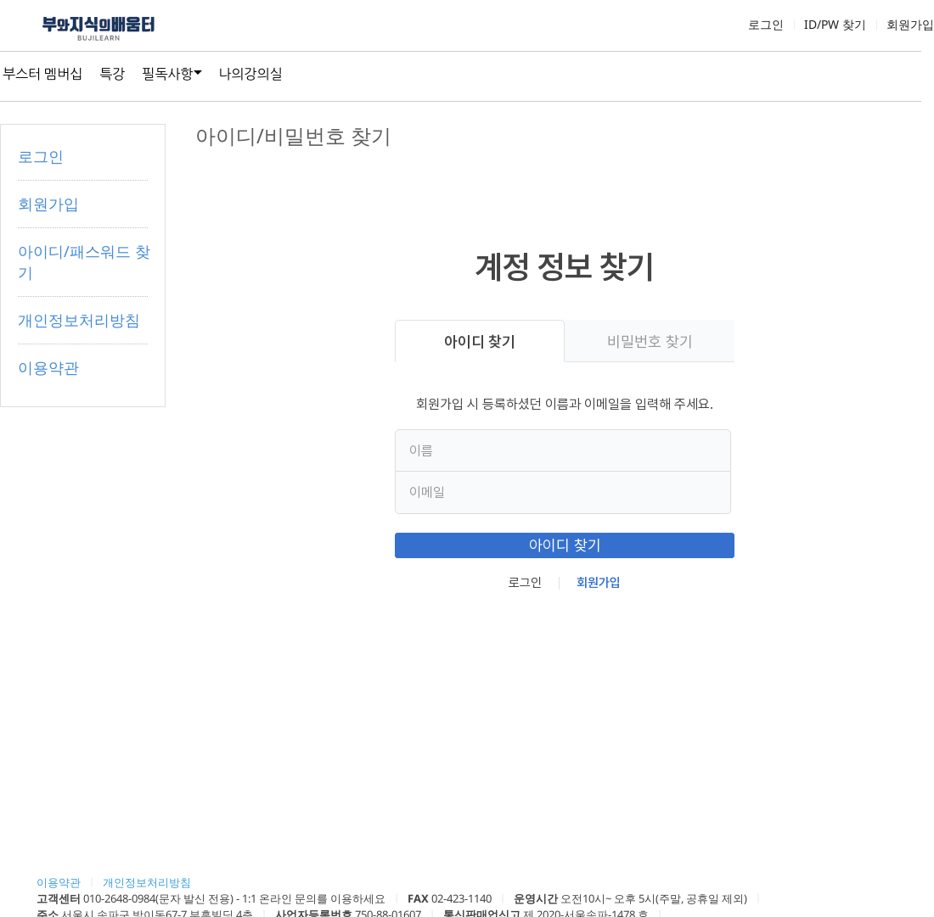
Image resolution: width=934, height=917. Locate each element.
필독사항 (167, 73)
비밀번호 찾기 (650, 341)
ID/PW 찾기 (835, 24)
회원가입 (910, 24)
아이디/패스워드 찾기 (84, 261)
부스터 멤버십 (42, 73)
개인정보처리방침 (79, 320)
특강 (112, 73)
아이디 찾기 (479, 341)
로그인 (766, 24)
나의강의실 (251, 73)
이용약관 (48, 367)
